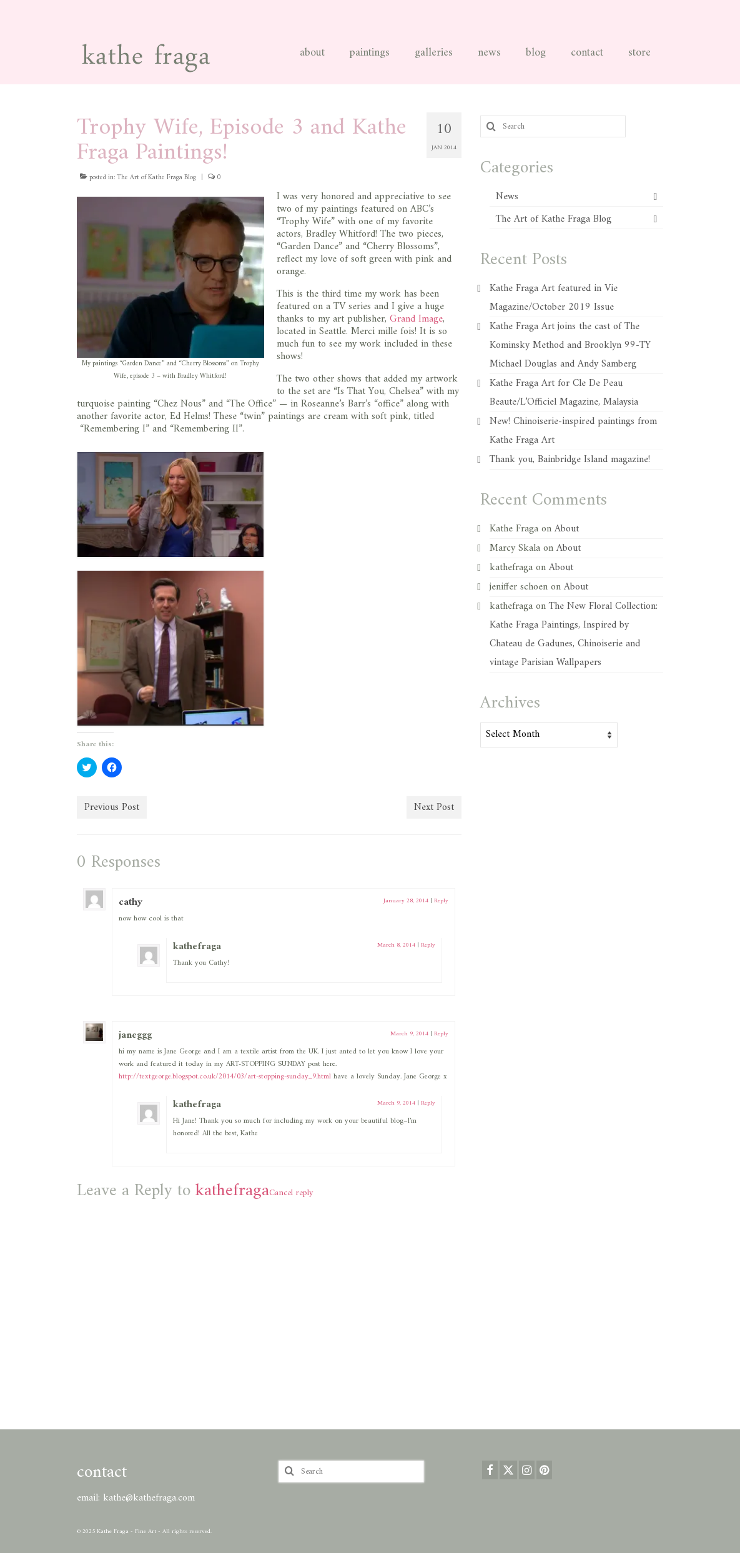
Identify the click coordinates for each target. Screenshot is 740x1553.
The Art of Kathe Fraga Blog (156, 178)
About (567, 529)
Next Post (434, 807)
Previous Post (111, 807)
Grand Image (416, 319)
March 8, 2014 (396, 945)
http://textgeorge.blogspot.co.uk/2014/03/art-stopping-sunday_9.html (225, 1076)
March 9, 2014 (409, 1033)
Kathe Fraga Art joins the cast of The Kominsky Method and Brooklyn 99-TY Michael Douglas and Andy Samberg (570, 345)
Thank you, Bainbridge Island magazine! (570, 459)
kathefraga (232, 1191)
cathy (130, 902)
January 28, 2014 (405, 900)
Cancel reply (291, 1193)
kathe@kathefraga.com (149, 1498)
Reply (441, 900)
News (507, 196)
